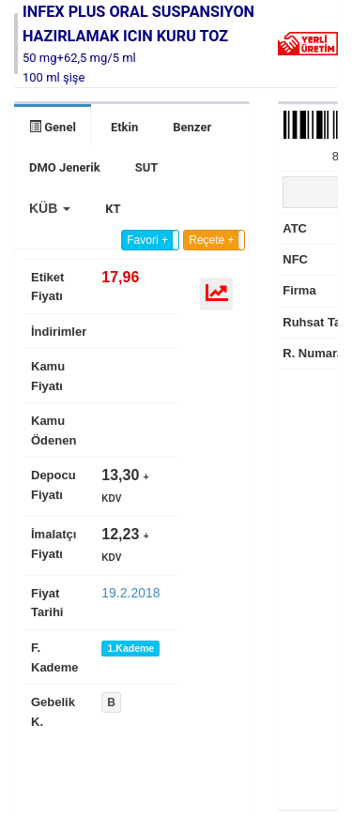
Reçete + (211, 240)
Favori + (147, 240)
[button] (49, 208)
